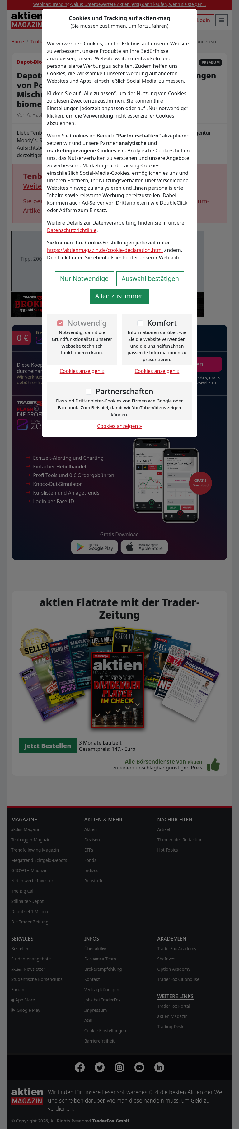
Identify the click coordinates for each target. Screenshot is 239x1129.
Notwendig (87, 323)
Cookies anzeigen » (82, 371)
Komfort (162, 323)
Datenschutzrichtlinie (71, 230)
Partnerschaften (124, 391)
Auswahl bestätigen (150, 278)
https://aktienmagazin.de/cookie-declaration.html (105, 250)
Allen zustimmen (119, 296)
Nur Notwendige (84, 278)
